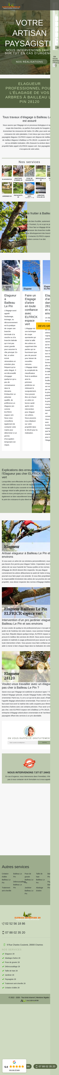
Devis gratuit (47, 326)
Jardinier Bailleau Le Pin (29, 891)
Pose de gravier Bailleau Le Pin (29, 878)
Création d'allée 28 (12, 988)
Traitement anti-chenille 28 (15, 983)
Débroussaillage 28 (12, 967)
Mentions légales (42, 997)
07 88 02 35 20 (45, 1066)
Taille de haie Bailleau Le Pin (40, 878)
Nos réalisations (29, 61)
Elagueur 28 (9, 954)
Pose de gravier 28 (12, 962)
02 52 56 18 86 (13, 923)
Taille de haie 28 (11, 971)
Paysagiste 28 (10, 979)
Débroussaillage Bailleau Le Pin (18, 885)
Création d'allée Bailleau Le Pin (6, 878)
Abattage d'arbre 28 (12, 958)
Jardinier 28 (9, 975)
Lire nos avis (14, 1070)
